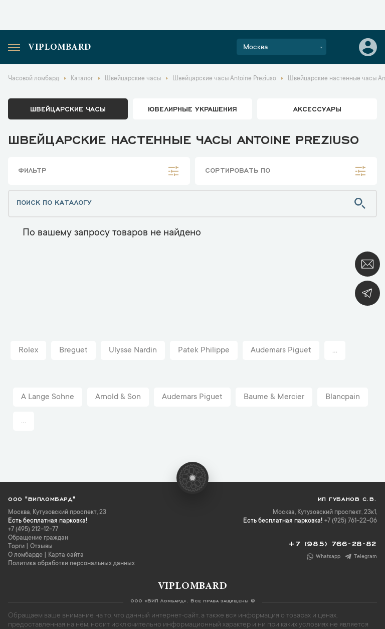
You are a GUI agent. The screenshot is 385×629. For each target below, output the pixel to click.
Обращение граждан (38, 538)
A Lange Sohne (47, 397)
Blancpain (342, 397)
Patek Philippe (204, 350)
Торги (16, 546)
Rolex (28, 350)
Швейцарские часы (68, 108)
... (334, 350)
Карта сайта (66, 555)
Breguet (73, 350)
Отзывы (41, 546)
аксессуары (317, 108)
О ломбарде (25, 555)
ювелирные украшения (192, 108)
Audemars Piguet (281, 350)
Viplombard (59, 47)
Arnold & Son (118, 397)
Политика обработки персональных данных (71, 563)
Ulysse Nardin (133, 350)
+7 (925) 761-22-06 (350, 521)
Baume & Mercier (274, 397)
